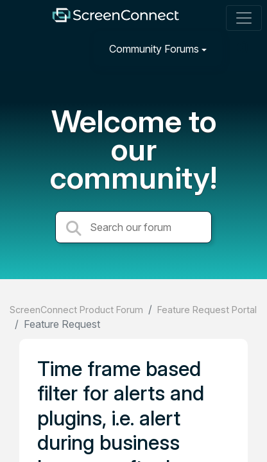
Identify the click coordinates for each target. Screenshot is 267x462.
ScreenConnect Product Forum (76, 309)
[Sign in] (241, 48)
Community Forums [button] (154, 48)
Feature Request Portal (207, 309)
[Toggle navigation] (244, 18)
